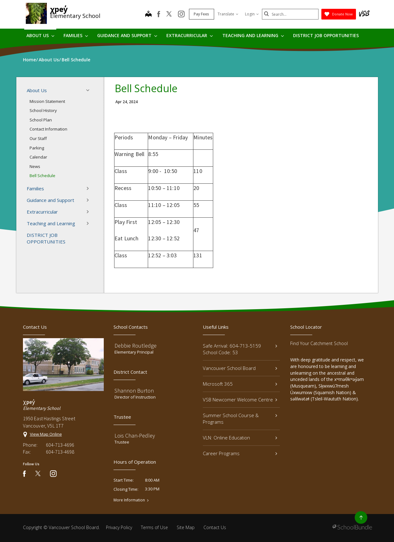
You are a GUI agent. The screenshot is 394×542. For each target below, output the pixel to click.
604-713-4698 (60, 452)
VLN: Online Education (240, 437)
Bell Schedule (42, 175)
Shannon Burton (134, 390)
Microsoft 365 (240, 384)
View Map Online (46, 434)
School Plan (41, 120)
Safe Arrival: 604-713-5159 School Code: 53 (240, 349)
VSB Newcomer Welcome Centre (240, 399)
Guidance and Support (127, 35)
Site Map (186, 527)
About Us (40, 35)
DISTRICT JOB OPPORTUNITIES (326, 35)
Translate (228, 14)
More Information (129, 500)
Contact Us (214, 527)
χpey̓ (59, 9)
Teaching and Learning (253, 35)
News (35, 166)
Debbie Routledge (135, 345)
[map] (148, 14)
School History (43, 110)
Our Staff (38, 138)
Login (252, 14)
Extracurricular (189, 35)
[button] (89, 90)
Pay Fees (201, 14)
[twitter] (169, 14)
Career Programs (240, 453)
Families (76, 35)
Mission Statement (47, 101)
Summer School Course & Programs (240, 418)
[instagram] (181, 14)
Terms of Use (154, 527)
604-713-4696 (60, 445)
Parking (37, 148)
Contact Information (48, 129)
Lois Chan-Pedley (134, 435)
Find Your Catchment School (319, 343)
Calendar (38, 157)
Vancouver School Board (240, 368)
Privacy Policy (119, 527)
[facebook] (158, 14)
